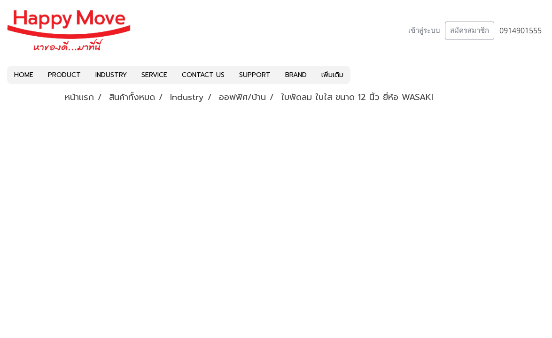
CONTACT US (203, 75)
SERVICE (154, 75)
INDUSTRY (111, 75)
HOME (23, 75)
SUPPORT (255, 75)
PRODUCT (64, 75)
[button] (359, 75)
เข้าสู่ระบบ (424, 30)
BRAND (296, 75)
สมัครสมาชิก (469, 30)
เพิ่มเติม (332, 75)
